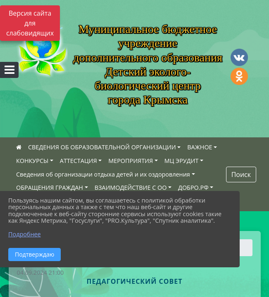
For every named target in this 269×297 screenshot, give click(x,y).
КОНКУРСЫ (32, 161)
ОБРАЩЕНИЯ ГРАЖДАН (49, 187)
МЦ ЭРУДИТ (181, 161)
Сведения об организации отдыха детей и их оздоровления (103, 174)
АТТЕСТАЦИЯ (78, 161)
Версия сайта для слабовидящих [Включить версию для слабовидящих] (30, 23)
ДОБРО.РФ (193, 187)
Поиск (241, 174)
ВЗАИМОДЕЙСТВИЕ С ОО (131, 187)
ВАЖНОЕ (199, 147)
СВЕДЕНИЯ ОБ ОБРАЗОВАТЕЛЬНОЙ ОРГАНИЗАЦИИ (102, 147)
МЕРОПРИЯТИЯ (130, 161)
